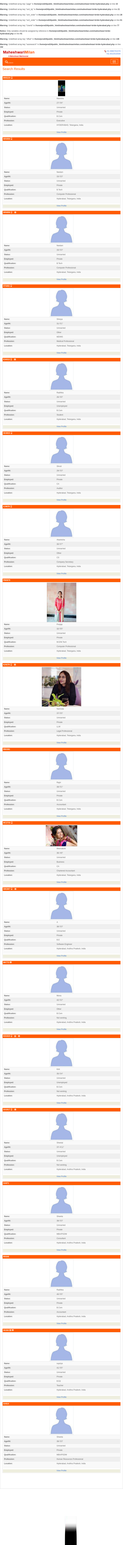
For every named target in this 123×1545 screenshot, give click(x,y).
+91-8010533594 (113, 54)
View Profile (61, 132)
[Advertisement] (61, 1501)
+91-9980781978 (112, 51)
